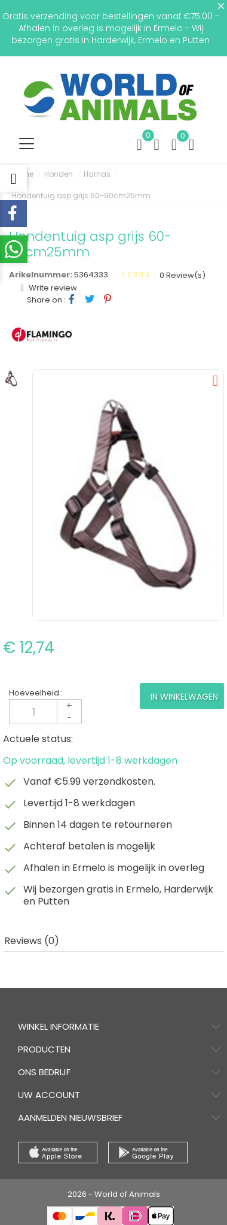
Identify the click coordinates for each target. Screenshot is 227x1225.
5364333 (91, 274)
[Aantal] (45, 712)
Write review (52, 288)
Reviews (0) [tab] (31, 941)
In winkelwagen (184, 697)
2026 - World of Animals (114, 1194)
